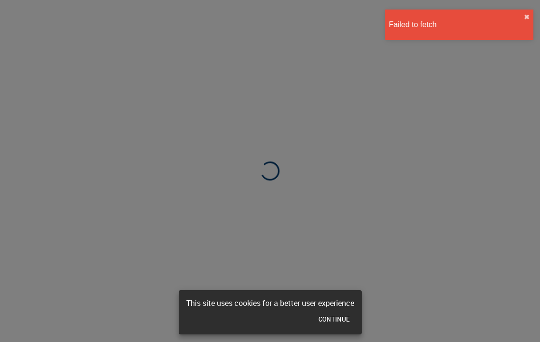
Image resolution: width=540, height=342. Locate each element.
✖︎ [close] (524, 17)
